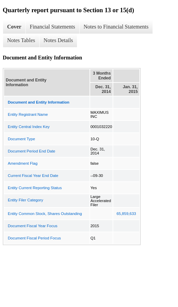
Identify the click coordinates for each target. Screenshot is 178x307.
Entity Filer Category (25, 200)
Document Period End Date (31, 151)
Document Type (21, 139)
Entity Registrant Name (28, 114)
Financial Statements (52, 27)
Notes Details (58, 40)
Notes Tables (21, 40)
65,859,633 (126, 214)
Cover (14, 27)
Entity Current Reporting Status (35, 188)
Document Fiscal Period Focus (34, 238)
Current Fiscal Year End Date (33, 176)
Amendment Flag (23, 163)
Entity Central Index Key (29, 127)
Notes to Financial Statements (116, 27)
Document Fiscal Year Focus (32, 226)
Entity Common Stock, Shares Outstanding (45, 214)
